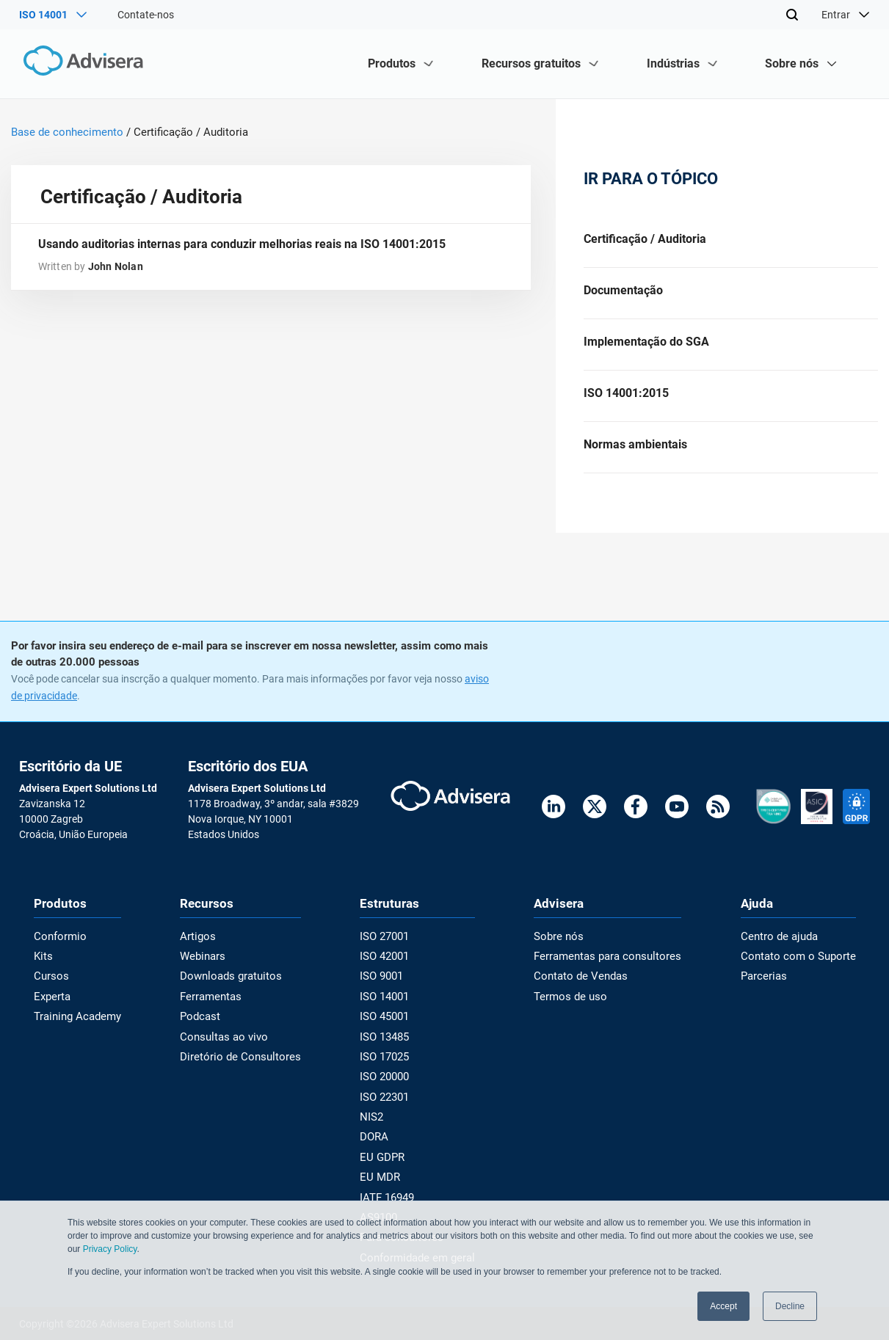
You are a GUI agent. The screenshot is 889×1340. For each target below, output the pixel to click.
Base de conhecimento (67, 132)
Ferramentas (214, 1004)
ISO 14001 (389, 1004)
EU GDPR (386, 1160)
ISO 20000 (389, 1082)
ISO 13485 (389, 1043)
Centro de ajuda (786, 945)
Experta (51, 1004)
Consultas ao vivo (225, 1043)
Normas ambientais (635, 452)
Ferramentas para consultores (611, 965)
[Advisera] (82, 63)
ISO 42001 (389, 965)
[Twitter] (594, 818)
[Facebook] (635, 818)
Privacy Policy (110, 1250)
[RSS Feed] (718, 818)
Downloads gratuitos (232, 985)
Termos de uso (575, 1004)
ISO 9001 (386, 985)
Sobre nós (564, 945)
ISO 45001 (389, 1024)
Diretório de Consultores (239, 1062)
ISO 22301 (389, 1101)
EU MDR (383, 1179)
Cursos (50, 985)
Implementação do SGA (646, 346)
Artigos (201, 945)
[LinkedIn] (553, 818)
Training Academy (74, 1024)
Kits (42, 965)
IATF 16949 (391, 1199)
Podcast (204, 1024)
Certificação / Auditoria (645, 240)
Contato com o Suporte (803, 965)
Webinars (206, 965)
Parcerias (772, 985)
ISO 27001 (389, 945)
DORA (378, 1140)
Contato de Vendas (585, 985)
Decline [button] (790, 1306)
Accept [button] (723, 1306)
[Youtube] (677, 818)
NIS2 (376, 1121)
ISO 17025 (389, 1062)
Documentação (623, 292)
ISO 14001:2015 (626, 399)
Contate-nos (145, 15)
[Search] (792, 14)
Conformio (58, 945)
